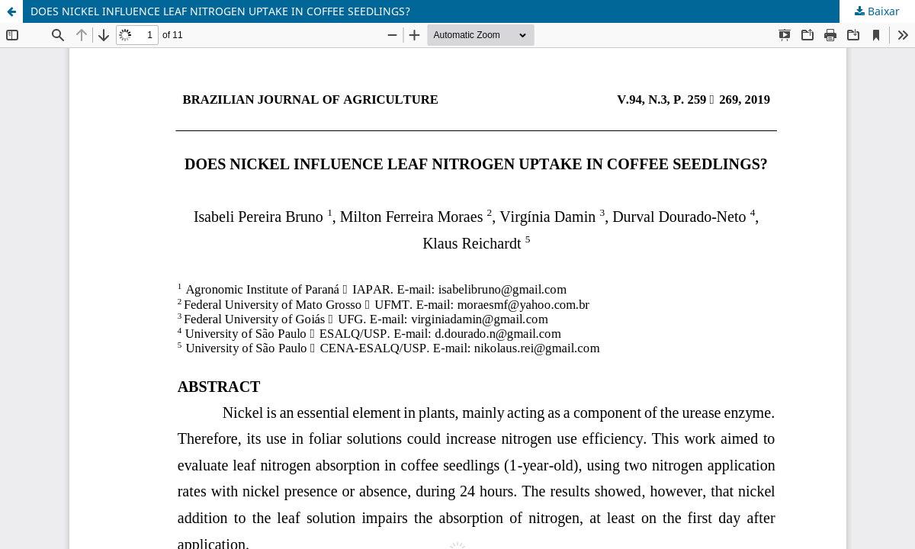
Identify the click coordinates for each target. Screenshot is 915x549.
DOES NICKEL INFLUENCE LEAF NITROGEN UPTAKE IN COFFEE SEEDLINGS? (220, 11)
